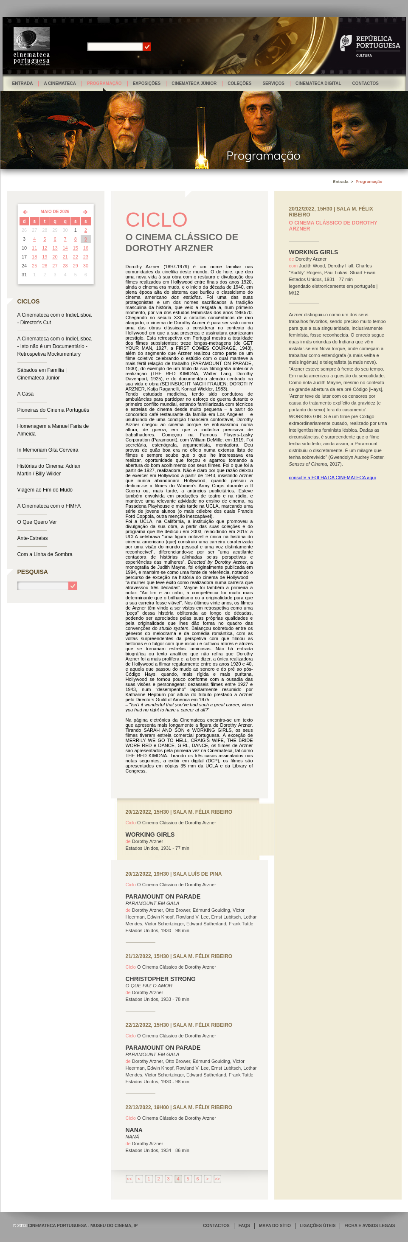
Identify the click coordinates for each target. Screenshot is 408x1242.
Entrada (22, 83)
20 (54, 256)
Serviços (273, 83)
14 (65, 247)
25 (34, 265)
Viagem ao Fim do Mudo (45, 490)
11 (34, 247)
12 (44, 247)
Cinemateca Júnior (194, 83)
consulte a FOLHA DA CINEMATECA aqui (332, 477)
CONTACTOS (216, 1225)
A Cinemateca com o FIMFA (49, 506)
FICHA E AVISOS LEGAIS (369, 1225)
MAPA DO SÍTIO (275, 1225)
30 (85, 265)
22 (75, 256)
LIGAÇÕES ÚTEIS (317, 1225)
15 (75, 247)
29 (75, 265)
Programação (104, 83)
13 (54, 247)
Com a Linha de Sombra (45, 554)
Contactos (365, 83)
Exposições (147, 83)
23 (85, 256)
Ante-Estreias (32, 538)
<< (129, 1178)
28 (65, 265)
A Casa (25, 394)
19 (44, 256)
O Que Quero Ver (37, 522)
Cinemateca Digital (318, 83)
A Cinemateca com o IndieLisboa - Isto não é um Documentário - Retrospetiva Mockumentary (54, 346)
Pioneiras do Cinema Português (53, 410)
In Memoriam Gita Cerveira (48, 450)
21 (65, 256)
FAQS (244, 1225)
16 (85, 247)
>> (217, 1178)
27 (54, 265)
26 (44, 265)
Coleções (239, 83)
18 (34, 256)
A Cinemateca (60, 83)
